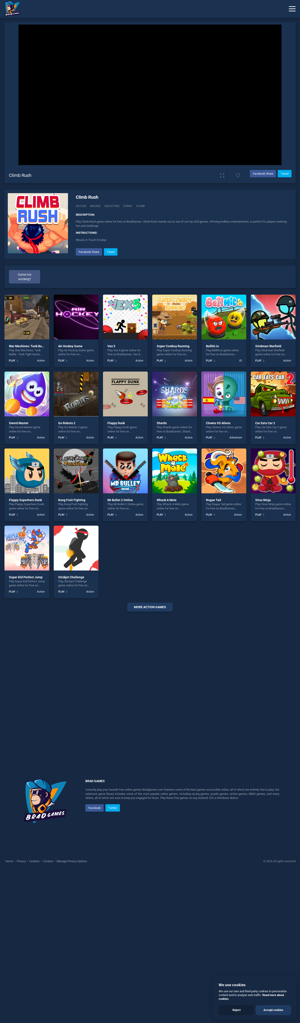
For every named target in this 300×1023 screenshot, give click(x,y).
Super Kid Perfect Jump (26, 728)
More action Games (150, 758)
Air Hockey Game (70, 496)
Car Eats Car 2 (265, 574)
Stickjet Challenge (71, 728)
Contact (48, 1012)
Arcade (95, 206)
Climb (140, 206)
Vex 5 (111, 496)
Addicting (111, 206)
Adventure (236, 588)
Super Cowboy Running (173, 496)
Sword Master (19, 574)
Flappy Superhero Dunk (25, 651)
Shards (162, 574)
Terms (9, 1012)
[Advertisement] (183, 278)
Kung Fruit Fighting (71, 651)
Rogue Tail (213, 651)
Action (81, 206)
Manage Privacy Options (71, 1012)
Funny (127, 206)
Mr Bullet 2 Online (120, 651)
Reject (236, 1010)
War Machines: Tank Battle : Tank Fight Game (41, 496)
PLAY (12, 511)
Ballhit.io (212, 496)
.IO (240, 511)
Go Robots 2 (66, 574)
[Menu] (292, 9)
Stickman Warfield (268, 496)
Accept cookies (273, 1010)
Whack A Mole (167, 651)
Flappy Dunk (116, 574)
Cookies (34, 1012)
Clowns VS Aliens (218, 574)
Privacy (21, 1012)
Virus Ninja (263, 651)
